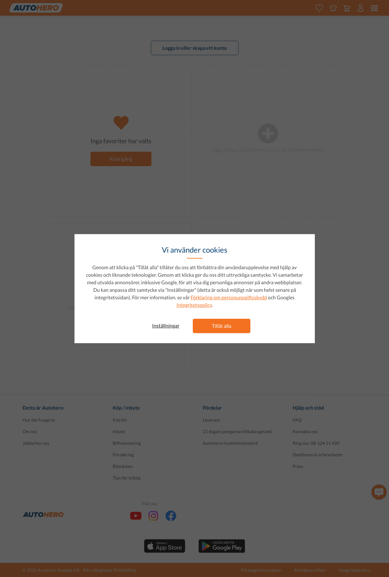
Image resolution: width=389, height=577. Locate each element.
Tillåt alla (221, 326)
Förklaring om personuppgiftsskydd (229, 297)
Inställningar (165, 325)
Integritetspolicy (194, 305)
